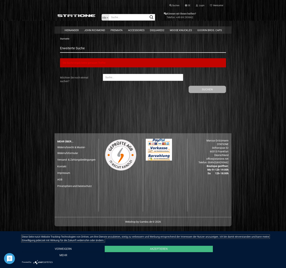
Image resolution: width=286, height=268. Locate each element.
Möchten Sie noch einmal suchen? (74, 80)
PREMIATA (117, 30)
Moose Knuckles (181, 30)
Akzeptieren (152, 255)
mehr (243, 255)
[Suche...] (105, 17)
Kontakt (61, 166)
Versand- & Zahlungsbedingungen (76, 160)
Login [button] (200, 5)
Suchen (207, 90)
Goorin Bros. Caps (209, 30)
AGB (59, 180)
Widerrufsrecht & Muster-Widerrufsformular (71, 150)
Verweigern (61, 255)
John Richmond (94, 30)
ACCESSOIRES (136, 30)
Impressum (63, 173)
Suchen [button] (174, 5)
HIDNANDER (72, 30)
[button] (187, 5)
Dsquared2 (157, 30)
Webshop (130, 222)
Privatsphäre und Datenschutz (74, 186)
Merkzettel (216, 5)
